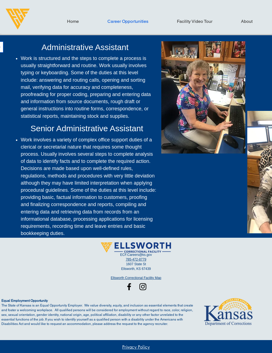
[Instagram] (143, 286)
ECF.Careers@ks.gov (136, 255)
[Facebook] (129, 286)
